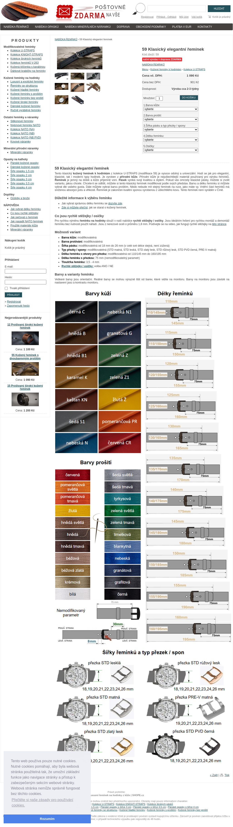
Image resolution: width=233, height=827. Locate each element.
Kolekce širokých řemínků (26, 58)
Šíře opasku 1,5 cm (22, 171)
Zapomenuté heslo (18, 305)
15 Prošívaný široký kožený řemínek (25, 387)
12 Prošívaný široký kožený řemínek (25, 326)
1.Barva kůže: (152, 105)
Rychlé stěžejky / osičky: (78, 266)
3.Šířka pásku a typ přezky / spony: (165, 125)
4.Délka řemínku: (154, 136)
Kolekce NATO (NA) (22, 129)
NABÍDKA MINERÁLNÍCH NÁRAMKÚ (88, 26)
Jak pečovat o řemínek (24, 217)
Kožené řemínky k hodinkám (165, 69)
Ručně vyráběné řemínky (25, 110)
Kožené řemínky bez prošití (26, 98)
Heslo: (8, 277)
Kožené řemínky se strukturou (101, 810)
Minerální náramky (21, 152)
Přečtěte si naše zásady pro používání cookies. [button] (42, 802)
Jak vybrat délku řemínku (25, 209)
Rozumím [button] (47, 819)
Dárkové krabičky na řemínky (28, 71)
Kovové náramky (20, 141)
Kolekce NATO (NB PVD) (25, 137)
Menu (145, 69)
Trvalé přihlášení (20, 288)
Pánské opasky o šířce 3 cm (116, 807)
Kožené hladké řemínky (24, 89)
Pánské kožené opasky (24, 163)
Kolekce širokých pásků (160, 804)
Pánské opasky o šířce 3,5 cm (149, 807)
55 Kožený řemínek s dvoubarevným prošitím (25, 356)
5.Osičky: (149, 146)
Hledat (219, 8)
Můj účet (184, 16)
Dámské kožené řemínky (25, 106)
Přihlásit (13, 294)
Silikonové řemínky (21, 121)
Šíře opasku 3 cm (21, 179)
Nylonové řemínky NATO (25, 125)
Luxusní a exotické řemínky (26, 81)
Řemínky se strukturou (24, 85)
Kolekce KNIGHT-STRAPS (26, 54)
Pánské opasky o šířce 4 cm (183, 807)
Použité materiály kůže (24, 225)
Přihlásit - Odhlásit (166, 16)
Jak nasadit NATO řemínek (26, 221)
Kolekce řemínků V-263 (24, 62)
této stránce (219, 224)
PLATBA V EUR (181, 26)
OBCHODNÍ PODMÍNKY (151, 26)
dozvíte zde (115, 203)
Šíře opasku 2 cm (21, 175)
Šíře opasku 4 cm (21, 187)
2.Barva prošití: (153, 115)
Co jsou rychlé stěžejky (24, 213)
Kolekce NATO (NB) (22, 133)
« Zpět (214, 775)
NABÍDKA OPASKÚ (47, 26)
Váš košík (196, 16)
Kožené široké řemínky (24, 102)
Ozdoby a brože (20, 198)
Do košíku (189, 97)
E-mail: (9, 266)
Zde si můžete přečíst (75, 207)
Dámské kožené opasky (24, 167)
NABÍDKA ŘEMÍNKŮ (16, 26)
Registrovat (147, 16)
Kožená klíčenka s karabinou (27, 66)
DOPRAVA (123, 26)
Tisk (226, 775)
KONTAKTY (205, 26)
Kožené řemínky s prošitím (26, 93)
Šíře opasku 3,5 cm (22, 183)
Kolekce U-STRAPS (194, 69)
